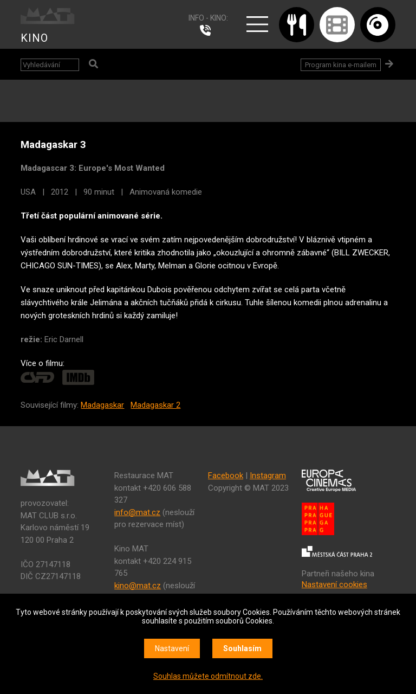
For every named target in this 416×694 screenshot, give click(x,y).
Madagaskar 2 (155, 405)
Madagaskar (102, 405)
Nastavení (172, 648)
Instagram (268, 475)
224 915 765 (208, 30)
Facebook (225, 475)
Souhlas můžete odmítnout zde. (208, 676)
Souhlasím (242, 648)
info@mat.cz (137, 512)
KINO (34, 37)
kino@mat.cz (137, 585)
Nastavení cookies (334, 584)
